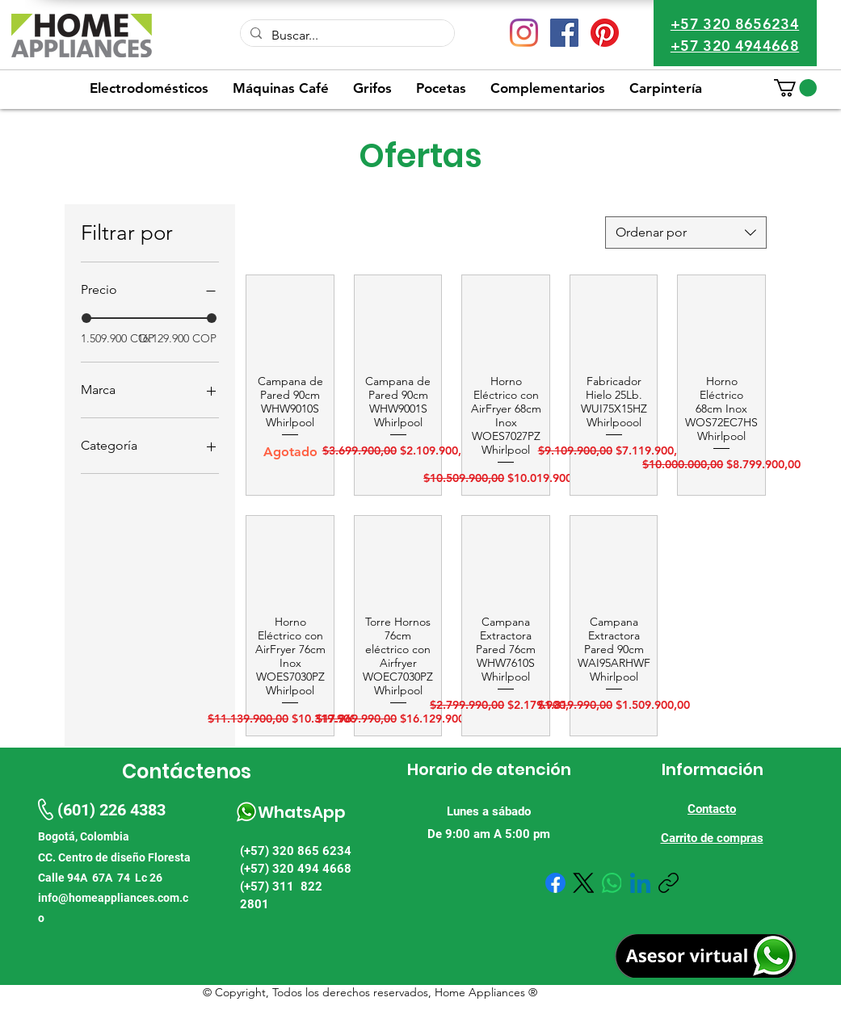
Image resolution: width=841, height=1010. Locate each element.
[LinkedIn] (640, 883)
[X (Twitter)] (584, 883)
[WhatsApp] (612, 883)
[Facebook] (555, 883)
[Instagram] (524, 33)
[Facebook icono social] (564, 33)
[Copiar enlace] (668, 883)
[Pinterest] (605, 33)
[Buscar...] (345, 35)
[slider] (86, 318)
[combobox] (686, 232)
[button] (795, 88)
